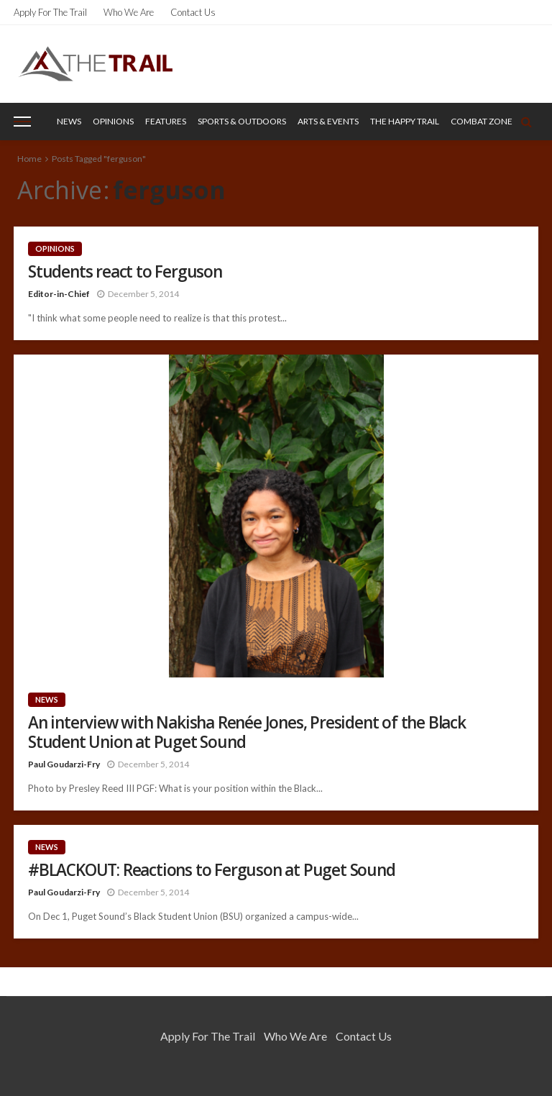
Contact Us (193, 12)
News (69, 121)
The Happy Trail (404, 121)
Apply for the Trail (50, 12)
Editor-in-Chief (59, 293)
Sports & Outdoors (242, 121)
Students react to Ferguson (125, 271)
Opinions (113, 121)
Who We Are (129, 12)
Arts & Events (328, 121)
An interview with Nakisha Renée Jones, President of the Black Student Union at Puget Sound (247, 732)
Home (29, 158)
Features (165, 121)
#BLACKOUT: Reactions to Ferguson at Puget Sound (211, 870)
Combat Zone (481, 121)
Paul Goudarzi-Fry (64, 764)
